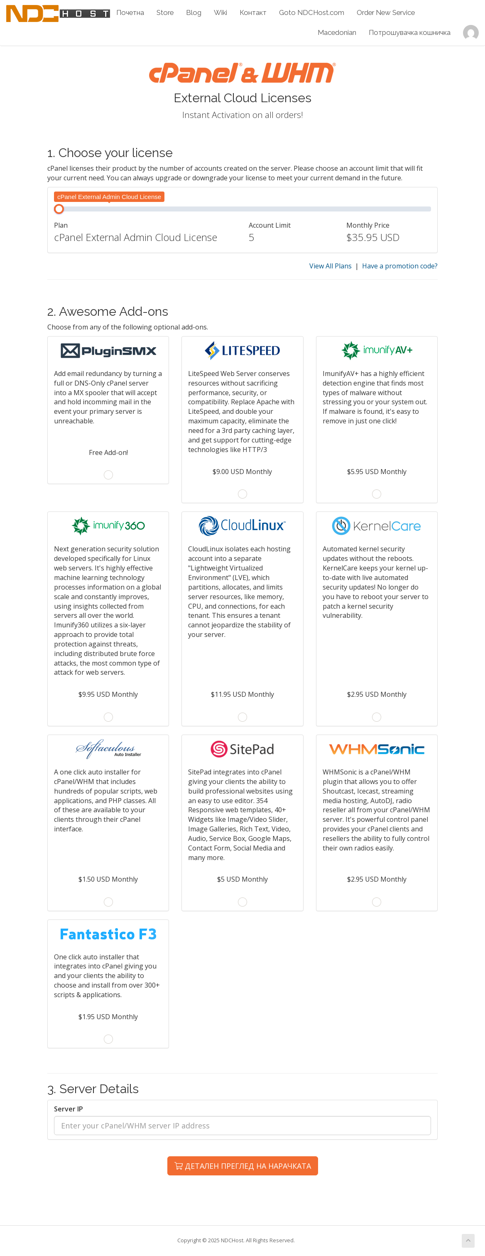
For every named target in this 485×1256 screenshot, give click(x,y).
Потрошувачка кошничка (410, 32)
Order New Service (386, 12)
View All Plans (330, 265)
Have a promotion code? (400, 265)
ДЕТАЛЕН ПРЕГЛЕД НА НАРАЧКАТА (242, 1166)
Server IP (68, 1108)
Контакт (253, 12)
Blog (193, 12)
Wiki (220, 12)
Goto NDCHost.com (311, 12)
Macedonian (337, 32)
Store (165, 12)
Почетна (130, 12)
